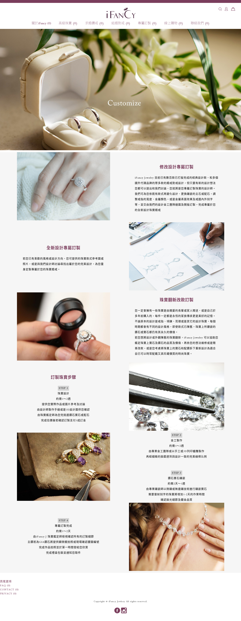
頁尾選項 (6, 581)
